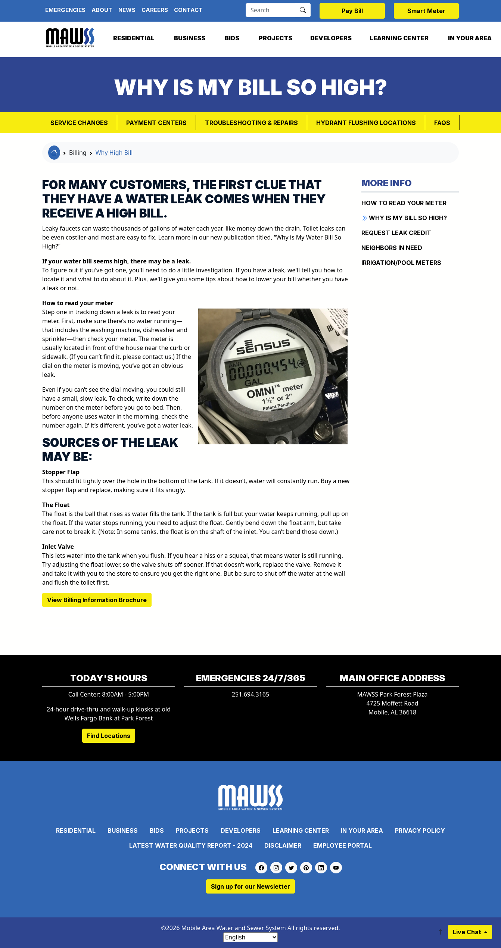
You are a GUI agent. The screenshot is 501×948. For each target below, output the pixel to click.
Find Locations (108, 735)
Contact (188, 9)
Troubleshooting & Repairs (251, 122)
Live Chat (468, 932)
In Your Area (362, 830)
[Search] (270, 10)
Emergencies (65, 9)
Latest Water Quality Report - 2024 (190, 845)
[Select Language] (250, 937)
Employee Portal (342, 845)
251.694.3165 (250, 694)
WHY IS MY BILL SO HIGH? (404, 218)
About (101, 9)
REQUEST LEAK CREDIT (396, 233)
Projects (275, 38)
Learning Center (399, 38)
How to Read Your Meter (403, 203)
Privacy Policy (420, 830)
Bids (232, 38)
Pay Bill (352, 11)
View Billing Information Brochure (97, 600)
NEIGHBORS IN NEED (391, 247)
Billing (78, 152)
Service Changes (79, 122)
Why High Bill (114, 152)
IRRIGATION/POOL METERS (401, 262)
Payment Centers (156, 122)
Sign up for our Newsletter (250, 886)
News (127, 9)
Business (189, 38)
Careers (154, 9)
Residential (134, 38)
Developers (331, 38)
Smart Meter (426, 11)
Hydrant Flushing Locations (366, 122)
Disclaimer (282, 845)
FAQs (442, 122)
